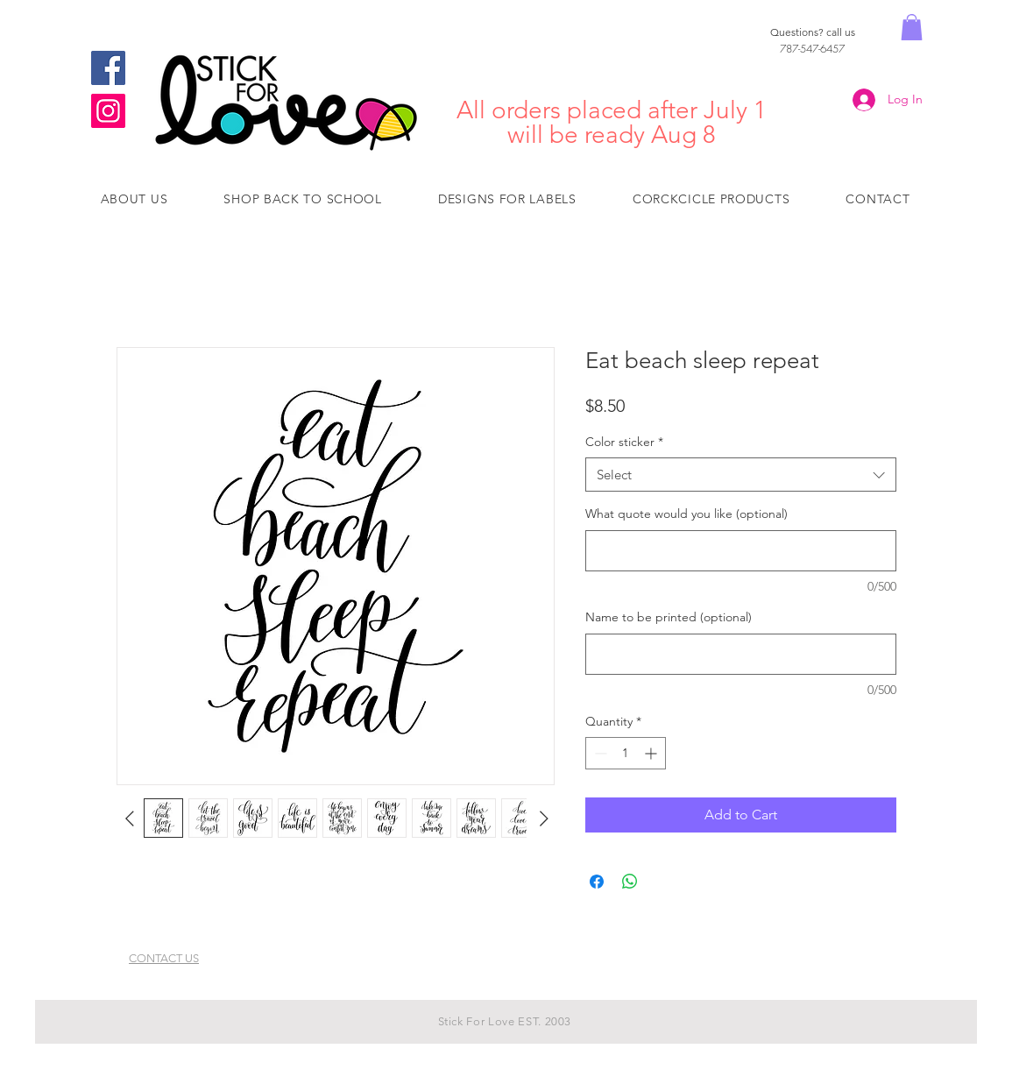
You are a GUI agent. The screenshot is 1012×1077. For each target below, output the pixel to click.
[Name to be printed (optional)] (740, 654)
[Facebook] (108, 68)
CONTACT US (164, 958)
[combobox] (740, 474)
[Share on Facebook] (596, 881)
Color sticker (624, 442)
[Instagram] (108, 111)
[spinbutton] (625, 753)
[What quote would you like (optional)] (740, 550)
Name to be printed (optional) (668, 617)
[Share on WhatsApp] (629, 881)
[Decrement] (599, 753)
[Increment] (652, 753)
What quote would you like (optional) (686, 513)
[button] (912, 27)
